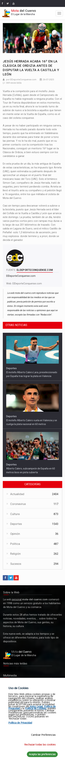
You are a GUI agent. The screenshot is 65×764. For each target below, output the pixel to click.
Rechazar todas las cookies (40, 744)
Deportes (11, 368)
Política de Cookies (35, 708)
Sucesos (15, 563)
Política (15, 544)
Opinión (15, 533)
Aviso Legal (36, 706)
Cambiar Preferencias (43, 734)
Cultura (15, 514)
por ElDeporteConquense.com (21, 79)
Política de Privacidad (20, 722)
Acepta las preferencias (42, 754)
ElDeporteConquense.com (27, 283)
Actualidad (17, 494)
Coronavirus (18, 504)
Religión (15, 553)
